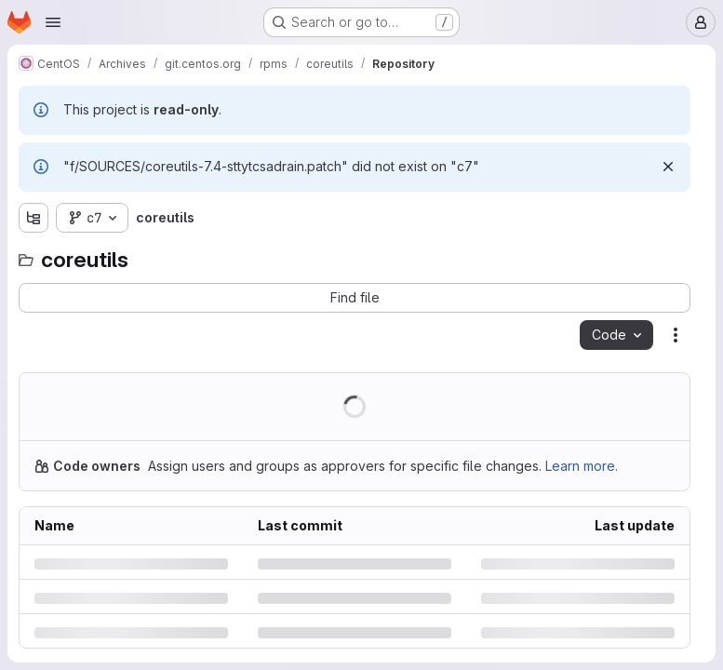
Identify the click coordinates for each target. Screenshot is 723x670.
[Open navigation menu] (53, 22)
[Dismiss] (668, 166)
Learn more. (581, 466)
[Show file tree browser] (33, 218)
